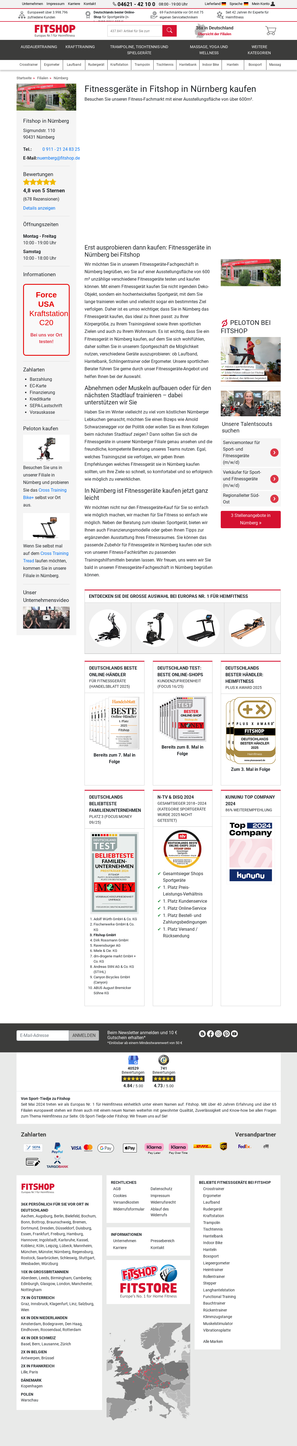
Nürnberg (61, 82)
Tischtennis (213, 1229)
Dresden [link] (47, 1228)
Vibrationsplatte (217, 1330)
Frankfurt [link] (41, 1234)
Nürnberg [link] (62, 1252)
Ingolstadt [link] (48, 1240)
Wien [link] (25, 1310)
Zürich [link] (65, 1344)
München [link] (29, 1252)
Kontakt (90, 4)
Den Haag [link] (73, 1324)
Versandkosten (126, 1202)
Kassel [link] (82, 1240)
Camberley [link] (82, 1278)
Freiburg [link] (58, 1234)
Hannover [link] (29, 1240)
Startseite (24, 82)
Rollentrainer (214, 1276)
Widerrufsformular (129, 1209)
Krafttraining (80, 50)
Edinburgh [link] (30, 1284)
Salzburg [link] (85, 1304)
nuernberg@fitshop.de (58, 162)
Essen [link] (26, 1234)
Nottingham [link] (31, 1290)
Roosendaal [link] (50, 1330)
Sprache (239, 4)
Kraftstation (213, 1216)
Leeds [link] (44, 1278)
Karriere (74, 4)
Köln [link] (40, 1246)
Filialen (42, 82)
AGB (117, 1189)
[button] (222, 276)
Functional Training (219, 1297)
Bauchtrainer (214, 1303)
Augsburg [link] (44, 1216)
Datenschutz (161, 1189)
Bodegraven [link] (53, 1324)
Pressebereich (163, 1241)
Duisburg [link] (83, 1228)
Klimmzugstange (217, 1317)
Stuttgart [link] (86, 1258)
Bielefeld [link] (72, 1216)
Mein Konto (263, 4)
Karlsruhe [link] (66, 1240)
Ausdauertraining (39, 50)
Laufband (211, 1202)
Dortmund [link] (29, 1228)
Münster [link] (46, 1252)
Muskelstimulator (218, 1323)
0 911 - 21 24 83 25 (61, 153)
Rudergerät (212, 1209)
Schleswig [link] (68, 1258)
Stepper (209, 1283)
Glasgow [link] (47, 1284)
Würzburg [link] (49, 1264)
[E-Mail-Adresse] (43, 1035)
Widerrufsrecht (163, 1202)
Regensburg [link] (82, 1252)
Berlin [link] (59, 1216)
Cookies (120, 1195)
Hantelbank (213, 1236)
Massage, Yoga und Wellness (209, 53)
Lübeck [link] (65, 1246)
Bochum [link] (88, 1216)
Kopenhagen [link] (32, 1386)
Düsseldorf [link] (65, 1228)
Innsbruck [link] (39, 1304)
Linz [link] (73, 1304)
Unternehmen (32, 4)
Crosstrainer (213, 1189)
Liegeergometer (216, 1263)
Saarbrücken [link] (47, 1258)
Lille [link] (24, 1372)
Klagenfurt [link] (59, 1304)
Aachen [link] (27, 1216)
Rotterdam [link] (71, 1330)
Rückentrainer (215, 1310)
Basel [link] (25, 1344)
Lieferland (215, 4)
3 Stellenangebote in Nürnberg (251, 523)
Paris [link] (33, 1372)
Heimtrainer (213, 1270)
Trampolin (211, 1222)
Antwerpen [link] (30, 1358)
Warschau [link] (29, 1400)
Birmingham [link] (61, 1278)
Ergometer (212, 1195)
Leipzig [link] (52, 1246)
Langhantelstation (219, 1290)
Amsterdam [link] (31, 1324)
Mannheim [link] (82, 1246)
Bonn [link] (25, 1222)
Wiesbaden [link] (30, 1264)
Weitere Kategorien (259, 53)
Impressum (55, 4)
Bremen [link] (79, 1222)
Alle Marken (213, 1341)
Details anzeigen (39, 212)
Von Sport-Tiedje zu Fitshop (45, 1098)
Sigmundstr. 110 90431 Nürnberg (39, 138)
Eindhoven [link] (30, 1330)
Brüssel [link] (47, 1358)
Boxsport (211, 1256)
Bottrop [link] (38, 1222)
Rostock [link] (28, 1258)
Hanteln (210, 1249)
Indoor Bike (212, 1243)
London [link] (63, 1284)
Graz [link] (25, 1304)
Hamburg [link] (75, 1234)
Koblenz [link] (28, 1246)
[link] (202, 1034)
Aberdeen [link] (29, 1278)
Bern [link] (36, 1344)
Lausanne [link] (50, 1344)
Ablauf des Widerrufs (160, 1212)
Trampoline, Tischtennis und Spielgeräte (139, 53)
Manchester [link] (82, 1284)
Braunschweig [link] (59, 1222)
